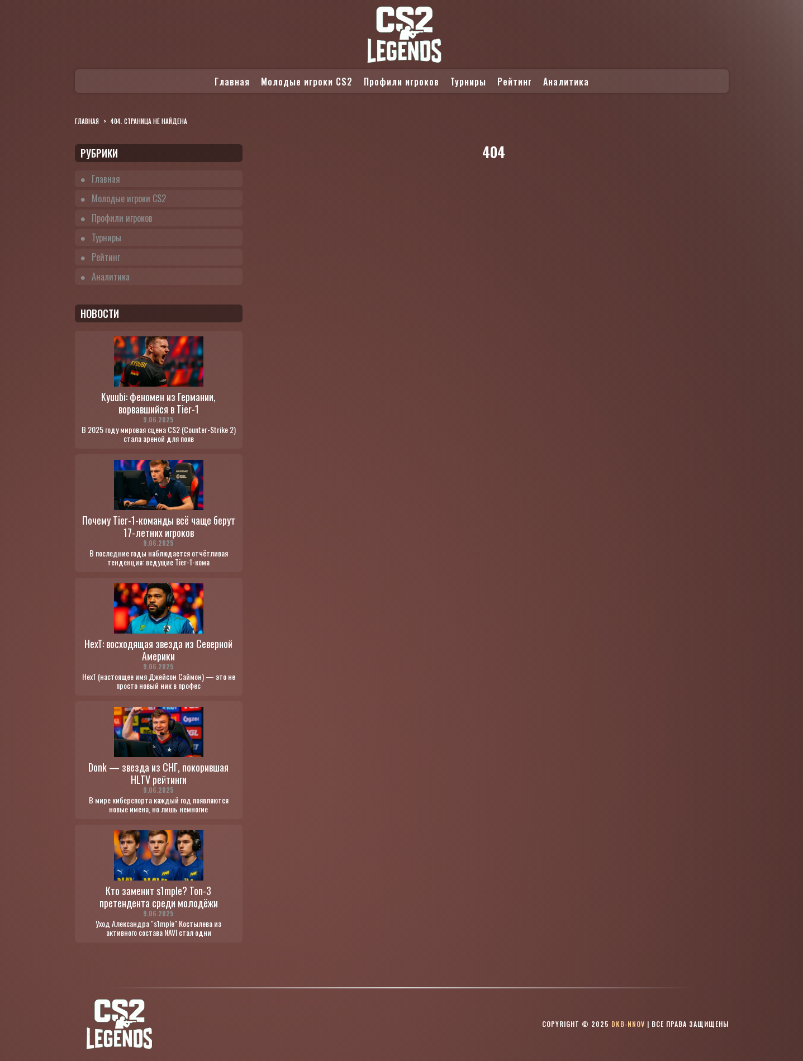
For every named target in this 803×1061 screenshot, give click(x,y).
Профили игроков (401, 81)
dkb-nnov (628, 1024)
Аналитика (566, 81)
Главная (232, 81)
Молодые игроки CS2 (307, 81)
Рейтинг (514, 81)
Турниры (468, 81)
